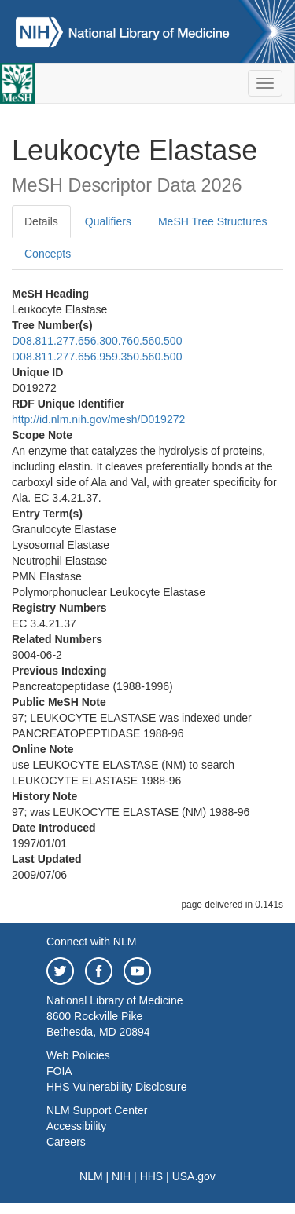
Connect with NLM (91, 941)
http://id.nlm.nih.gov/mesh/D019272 (98, 419)
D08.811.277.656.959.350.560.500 (97, 356)
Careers (66, 1141)
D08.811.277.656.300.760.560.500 (97, 341)
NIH (121, 1176)
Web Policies (78, 1055)
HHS (152, 1176)
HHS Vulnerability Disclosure (116, 1087)
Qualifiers (108, 221)
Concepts (47, 253)
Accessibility (76, 1126)
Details (41, 221)
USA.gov (194, 1176)
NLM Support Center (96, 1110)
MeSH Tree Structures (212, 221)
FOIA (59, 1071)
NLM (91, 1176)
